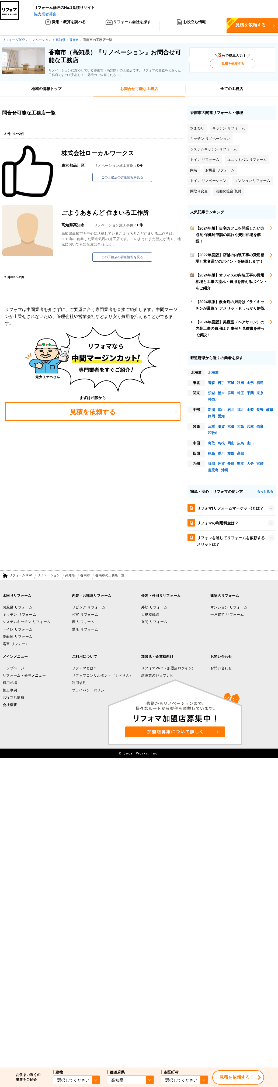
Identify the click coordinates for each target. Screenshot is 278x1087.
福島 (259, 384)
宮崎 (259, 464)
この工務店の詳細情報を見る (122, 178)
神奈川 (213, 400)
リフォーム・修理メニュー (24, 676)
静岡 (211, 417)
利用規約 (79, 684)
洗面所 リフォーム (18, 638)
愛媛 (230, 454)
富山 (221, 411)
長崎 (230, 464)
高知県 (70, 576)
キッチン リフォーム (19, 616)
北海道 (213, 373)
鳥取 (211, 444)
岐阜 (269, 411)
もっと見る (265, 492)
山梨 (250, 411)
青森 (211, 384)
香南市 (85, 576)
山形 (250, 384)
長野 (259, 411)
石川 (230, 411)
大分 (250, 464)
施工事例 (10, 691)
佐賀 (221, 464)
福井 (240, 411)
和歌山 (213, 434)
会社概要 (10, 706)
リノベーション (48, 576)
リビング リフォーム (88, 608)
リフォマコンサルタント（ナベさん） (102, 676)
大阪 (240, 427)
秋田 (240, 384)
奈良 (259, 427)
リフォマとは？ (84, 669)
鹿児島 (213, 471)
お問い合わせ (221, 669)
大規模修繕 (150, 616)
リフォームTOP (20, 576)
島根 (221, 444)
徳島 (211, 454)
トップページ (13, 669)
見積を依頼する (232, 65)
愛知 (221, 417)
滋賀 (221, 427)
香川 (221, 454)
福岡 (211, 464)
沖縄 (224, 471)
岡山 (230, 444)
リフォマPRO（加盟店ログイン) (167, 669)
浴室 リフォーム (16, 645)
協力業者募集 (45, 14)
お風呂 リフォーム (18, 608)
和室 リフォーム (85, 616)
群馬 (230, 394)
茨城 (211, 394)
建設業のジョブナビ (157, 676)
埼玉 (240, 394)
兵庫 (250, 427)
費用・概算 (65, 27)
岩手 (221, 384)
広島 (240, 444)
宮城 (230, 384)
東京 (259, 394)
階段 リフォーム (85, 630)
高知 (240, 454)
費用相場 (10, 684)
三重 (211, 427)
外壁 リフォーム (154, 608)
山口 (250, 444)
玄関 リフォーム (154, 623)
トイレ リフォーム (18, 630)
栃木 (221, 394)
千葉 (250, 394)
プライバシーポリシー (90, 691)
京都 (230, 427)
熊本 (240, 464)
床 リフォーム (83, 623)
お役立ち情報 (191, 27)
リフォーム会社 (128, 27)
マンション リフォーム (228, 608)
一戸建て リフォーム (227, 616)
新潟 (211, 411)
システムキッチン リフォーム (26, 623)
